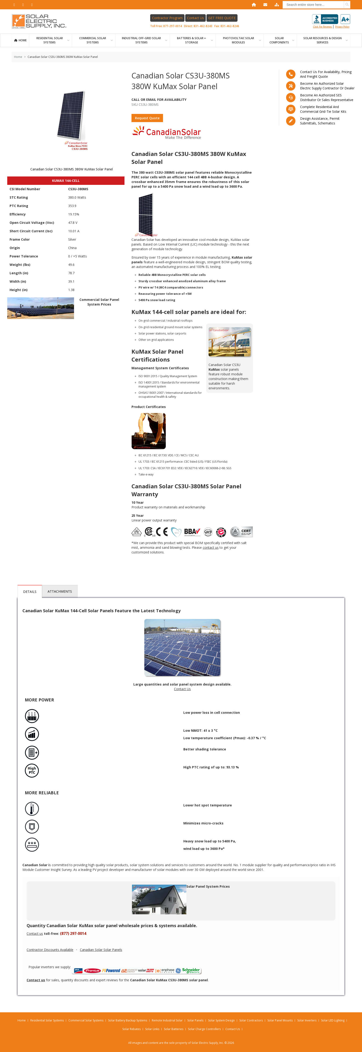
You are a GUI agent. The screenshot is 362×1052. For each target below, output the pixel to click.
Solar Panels (195, 1020)
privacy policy (342, 26)
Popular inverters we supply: (115, 970)
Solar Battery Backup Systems (127, 1020)
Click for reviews (331, 21)
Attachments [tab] (60, 591)
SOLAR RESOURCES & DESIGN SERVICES (322, 40)
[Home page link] (41, 21)
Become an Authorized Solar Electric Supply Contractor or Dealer (327, 85)
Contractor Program (167, 18)
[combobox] (316, 5)
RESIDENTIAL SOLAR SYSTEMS (49, 40)
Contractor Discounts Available (50, 949)
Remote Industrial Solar (167, 1020)
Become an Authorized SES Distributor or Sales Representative (326, 97)
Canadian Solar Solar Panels (101, 949)
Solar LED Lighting (332, 1020)
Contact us (35, 933)
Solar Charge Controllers (204, 1029)
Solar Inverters (306, 1020)
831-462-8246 (229, 26)
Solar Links (152, 1029)
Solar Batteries (173, 1029)
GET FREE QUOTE (222, 18)
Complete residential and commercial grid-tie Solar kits (323, 109)
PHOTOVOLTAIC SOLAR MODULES (238, 40)
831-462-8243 (203, 26)
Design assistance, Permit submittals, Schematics (320, 120)
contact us (211, 547)
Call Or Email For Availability (158, 99)
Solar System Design (221, 1020)
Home (23, 40)
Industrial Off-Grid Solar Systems (141, 40)
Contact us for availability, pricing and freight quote (325, 74)
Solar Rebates (131, 1029)
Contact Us (195, 18)
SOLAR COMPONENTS (279, 40)
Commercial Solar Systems (92, 40)
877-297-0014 (172, 26)
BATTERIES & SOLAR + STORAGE (191, 40)
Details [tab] (29, 591)
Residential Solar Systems (47, 1020)
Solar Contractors (251, 1020)
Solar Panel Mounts (280, 1020)
